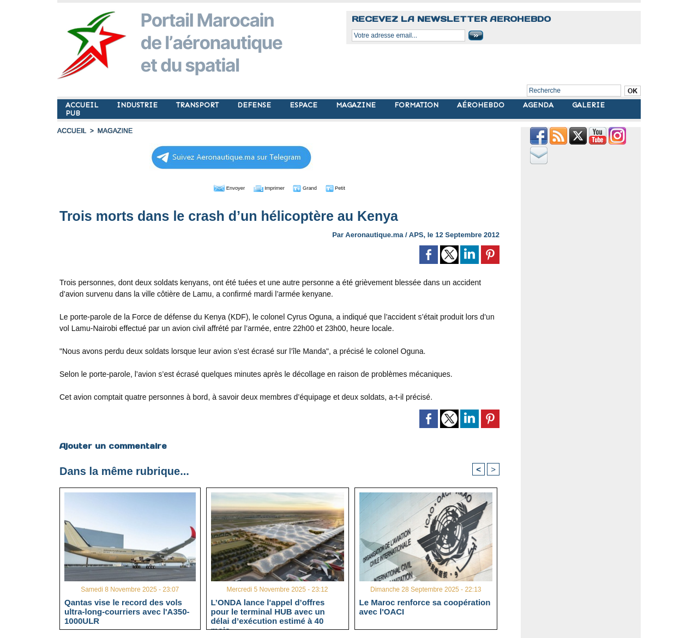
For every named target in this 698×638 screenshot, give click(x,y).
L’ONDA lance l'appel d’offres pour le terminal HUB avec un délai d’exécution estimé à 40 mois (268, 610)
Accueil (71, 131)
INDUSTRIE (138, 105)
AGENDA (539, 105)
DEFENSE (255, 105)
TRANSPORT (198, 105)
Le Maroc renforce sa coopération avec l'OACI (425, 606)
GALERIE (588, 105)
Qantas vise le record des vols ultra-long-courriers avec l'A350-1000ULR (126, 610)
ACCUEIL (82, 105)
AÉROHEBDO (482, 105)
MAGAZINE (357, 105)
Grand (312, 187)
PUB (72, 113)
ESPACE (305, 105)
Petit (349, 187)
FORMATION (417, 105)
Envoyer (217, 187)
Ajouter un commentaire (112, 445)
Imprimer (267, 187)
